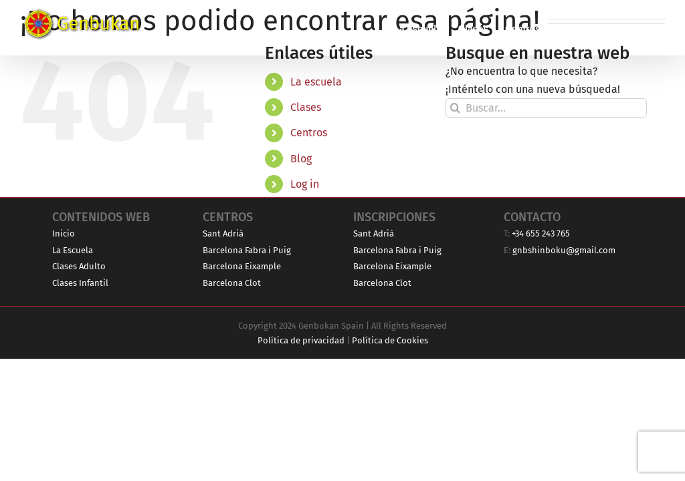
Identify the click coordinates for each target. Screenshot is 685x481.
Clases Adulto (79, 266)
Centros (308, 132)
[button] (644, 27)
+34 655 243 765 (541, 233)
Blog (301, 158)
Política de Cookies (390, 340)
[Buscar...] (546, 108)
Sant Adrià (223, 233)
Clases (305, 107)
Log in (304, 184)
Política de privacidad (301, 340)
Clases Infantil (80, 283)
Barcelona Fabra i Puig (247, 250)
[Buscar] (455, 108)
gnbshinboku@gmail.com (563, 250)
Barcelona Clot (232, 283)
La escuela (316, 81)
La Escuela (72, 250)
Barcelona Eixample (242, 266)
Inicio (63, 233)
